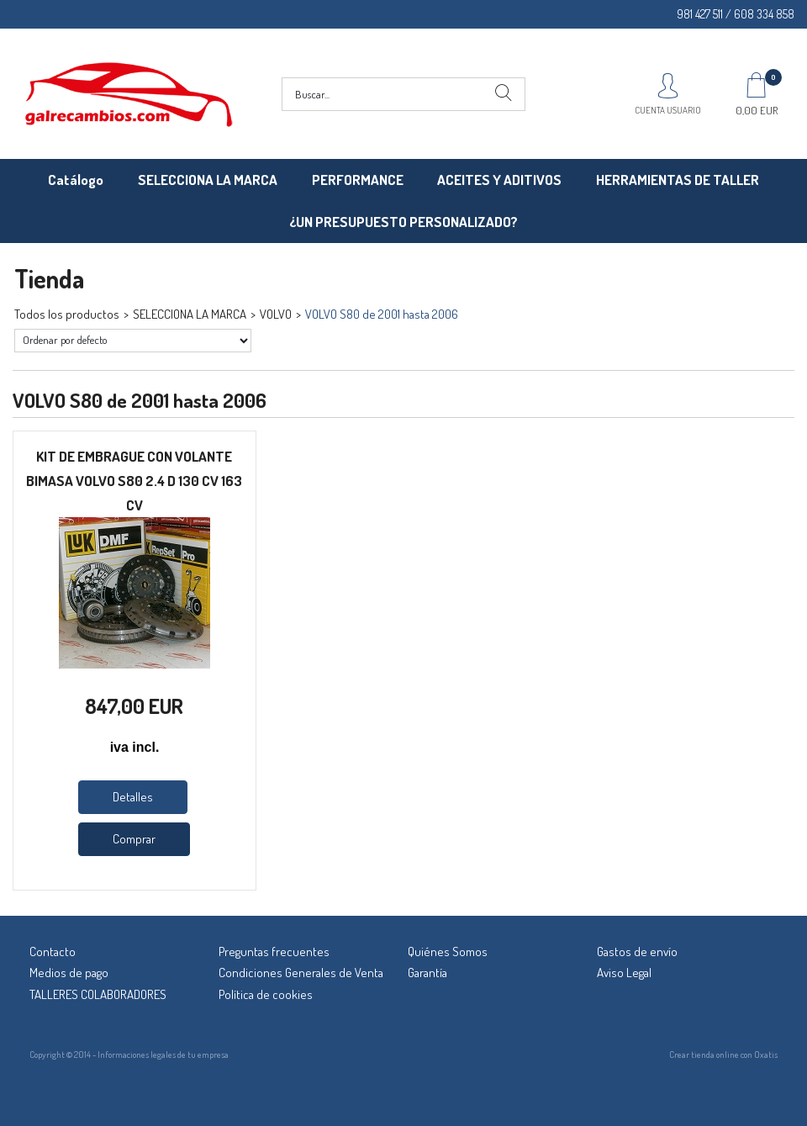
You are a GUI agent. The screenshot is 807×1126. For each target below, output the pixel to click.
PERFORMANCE (358, 179)
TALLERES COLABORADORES (97, 994)
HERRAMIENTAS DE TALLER (677, 179)
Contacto (52, 951)
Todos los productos (66, 314)
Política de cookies (266, 994)
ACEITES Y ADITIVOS (499, 179)
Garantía (427, 973)
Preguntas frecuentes (274, 951)
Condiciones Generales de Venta (301, 973)
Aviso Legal (624, 973)
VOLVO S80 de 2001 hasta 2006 (381, 314)
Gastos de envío (637, 951)
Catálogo (75, 179)
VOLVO (276, 314)
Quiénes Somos (448, 951)
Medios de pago (68, 973)
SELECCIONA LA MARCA (207, 179)
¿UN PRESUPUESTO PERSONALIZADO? (403, 221)
